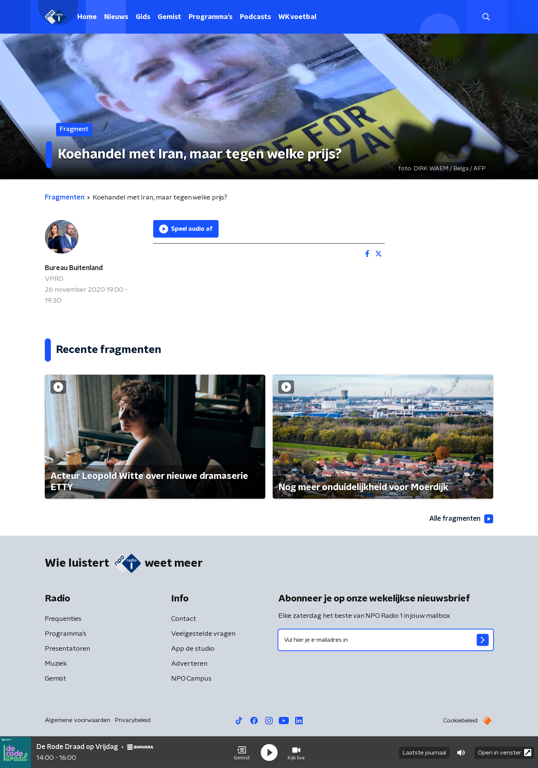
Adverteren (189, 664)
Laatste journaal (424, 752)
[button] (242, 752)
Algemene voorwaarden (77, 721)
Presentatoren (67, 649)
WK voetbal (297, 17)
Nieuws (116, 17)
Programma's (210, 17)
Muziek (56, 664)
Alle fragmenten (460, 518)
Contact (183, 619)
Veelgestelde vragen (203, 634)
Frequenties (63, 619)
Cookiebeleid (460, 721)
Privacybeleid (133, 721)
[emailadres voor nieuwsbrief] (385, 640)
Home (87, 17)
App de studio (192, 649)
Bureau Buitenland (74, 268)
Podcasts (255, 17)
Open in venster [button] (504, 752)
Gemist (169, 17)
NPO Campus (191, 679)
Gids (143, 17)
